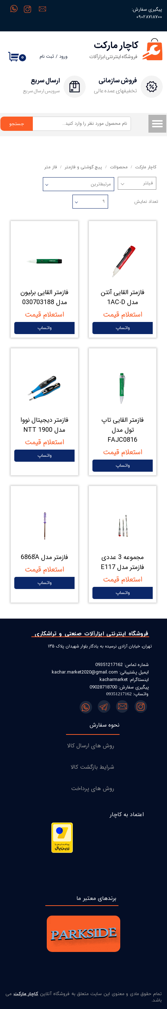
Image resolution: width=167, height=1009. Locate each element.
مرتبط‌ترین (101, 184)
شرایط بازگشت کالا (92, 767)
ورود (63, 56)
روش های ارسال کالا (90, 745)
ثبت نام (47, 56)
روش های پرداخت (92, 788)
